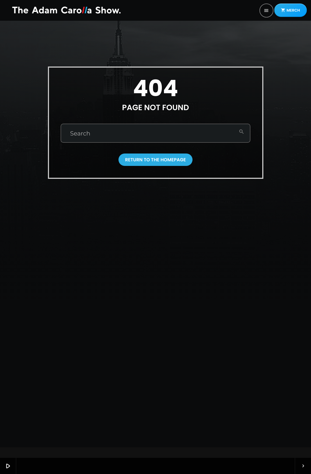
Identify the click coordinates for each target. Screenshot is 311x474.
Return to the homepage (155, 159)
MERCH (290, 10)
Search (80, 133)
